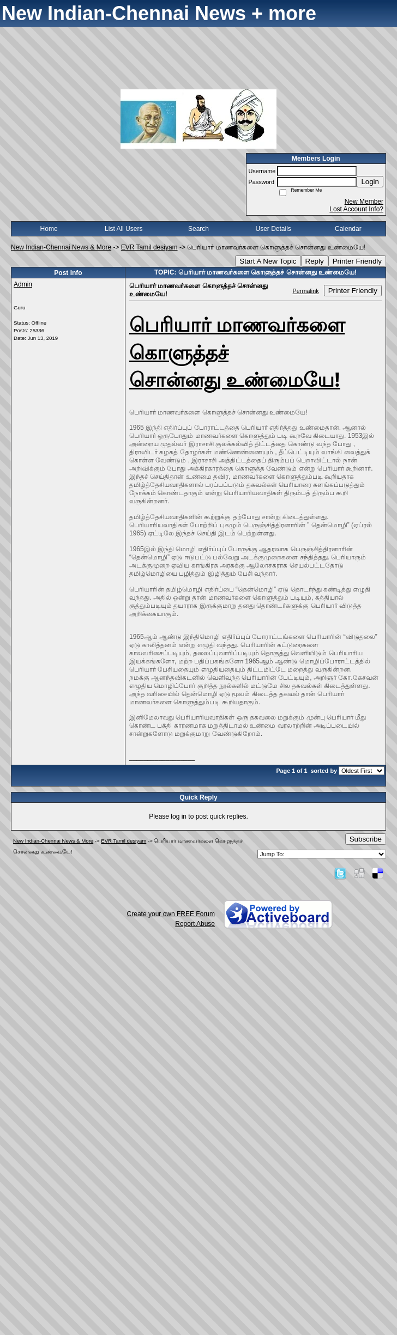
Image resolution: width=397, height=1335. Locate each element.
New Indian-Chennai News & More (61, 247)
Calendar (348, 229)
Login (370, 182)
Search (198, 229)
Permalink (306, 291)
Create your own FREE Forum (171, 914)
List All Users (123, 229)
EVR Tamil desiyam (149, 247)
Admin (23, 284)
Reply (314, 261)
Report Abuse (195, 924)
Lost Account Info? (356, 209)
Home (49, 229)
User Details (273, 229)
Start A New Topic (267, 261)
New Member (364, 201)
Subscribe (366, 839)
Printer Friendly (357, 261)
